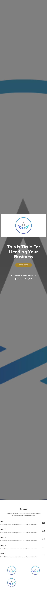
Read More (23, 265)
